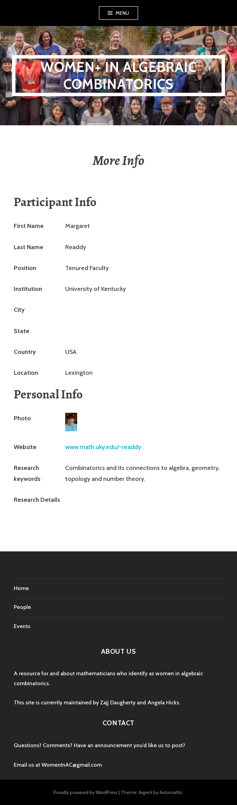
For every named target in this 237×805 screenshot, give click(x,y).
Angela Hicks (163, 702)
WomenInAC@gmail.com (72, 765)
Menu (122, 13)
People (22, 607)
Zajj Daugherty (117, 702)
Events (22, 626)
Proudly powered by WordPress (86, 792)
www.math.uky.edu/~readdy (103, 447)
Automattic (171, 792)
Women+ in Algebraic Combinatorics (118, 75)
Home (21, 588)
